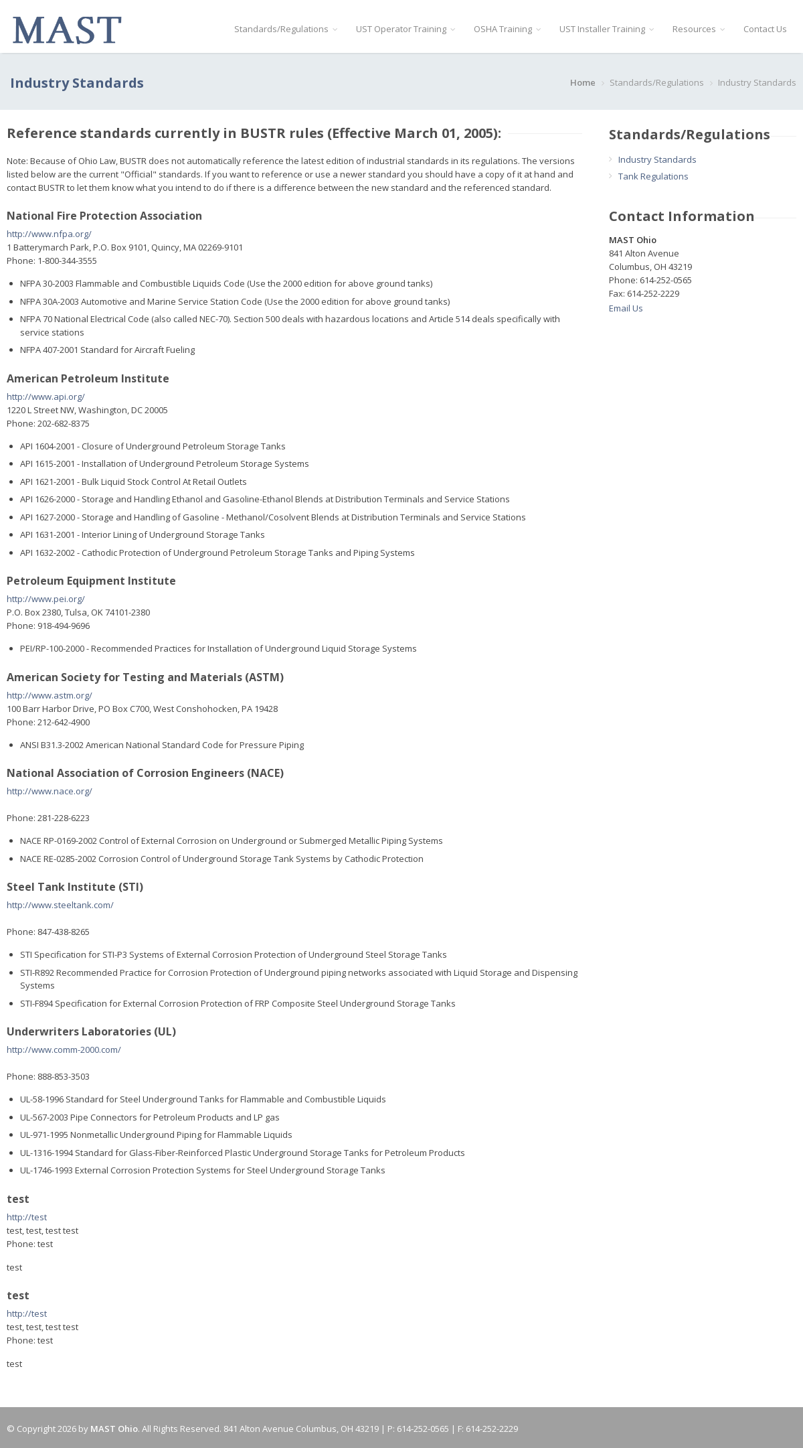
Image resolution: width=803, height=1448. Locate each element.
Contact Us (765, 29)
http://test (27, 1217)
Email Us (626, 308)
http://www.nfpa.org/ (49, 234)
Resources (699, 29)
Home (583, 82)
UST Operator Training (405, 29)
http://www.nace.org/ (49, 791)
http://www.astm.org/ (49, 695)
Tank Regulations (653, 176)
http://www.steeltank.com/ (60, 905)
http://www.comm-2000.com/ (64, 1049)
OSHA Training (507, 29)
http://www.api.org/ (46, 396)
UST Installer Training (606, 29)
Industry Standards (657, 159)
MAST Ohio (114, 1429)
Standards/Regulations (285, 29)
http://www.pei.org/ (46, 599)
